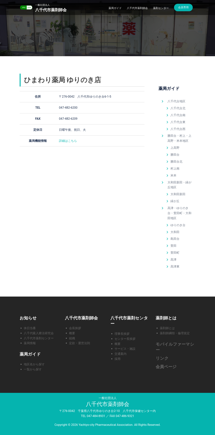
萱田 (173, 245)
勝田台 (174, 154)
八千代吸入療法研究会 (39, 333)
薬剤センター (161, 8)
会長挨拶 (75, 328)
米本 (173, 175)
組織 (72, 338)
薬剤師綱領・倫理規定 (175, 333)
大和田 (174, 232)
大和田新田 (177, 194)
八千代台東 (177, 122)
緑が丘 (174, 201)
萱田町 (174, 252)
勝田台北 (176, 161)
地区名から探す (34, 364)
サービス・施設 (125, 349)
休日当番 (30, 328)
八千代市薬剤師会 (51, 9)
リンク (162, 358)
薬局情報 (30, 343)
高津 (173, 259)
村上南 (174, 168)
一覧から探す (33, 369)
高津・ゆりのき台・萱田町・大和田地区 (179, 213)
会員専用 (183, 7)
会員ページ (166, 366)
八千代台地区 (176, 101)
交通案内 (120, 354)
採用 (118, 359)
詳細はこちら (68, 141)
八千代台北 (177, 108)
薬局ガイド (115, 8)
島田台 (174, 239)
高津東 (174, 266)
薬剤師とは (167, 328)
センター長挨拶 (125, 339)
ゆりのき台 (177, 225)
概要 (72, 333)
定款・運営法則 (79, 343)
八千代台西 (177, 129)
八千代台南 (177, 115)
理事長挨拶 (122, 334)
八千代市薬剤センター (39, 338)
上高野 (174, 147)
